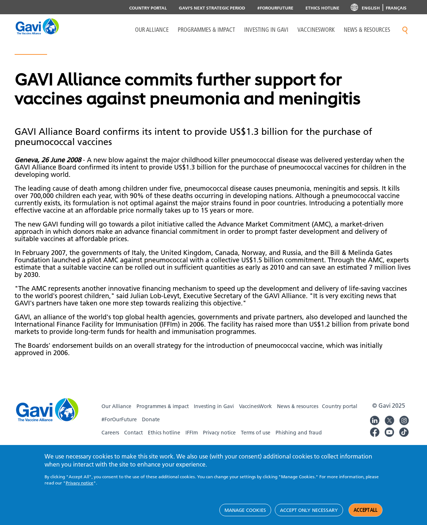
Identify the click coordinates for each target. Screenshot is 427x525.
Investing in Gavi (266, 29)
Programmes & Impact (206, 29)
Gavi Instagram (404, 419)
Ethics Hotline (322, 8)
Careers (110, 432)
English (371, 8)
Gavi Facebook (375, 431)
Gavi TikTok (404, 431)
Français (396, 8)
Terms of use (255, 432)
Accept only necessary (309, 510)
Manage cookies (245, 510)
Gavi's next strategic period (212, 8)
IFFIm (191, 432)
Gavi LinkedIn (375, 419)
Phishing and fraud (299, 432)
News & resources (367, 29)
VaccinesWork (316, 29)
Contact (133, 432)
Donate (151, 419)
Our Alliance (152, 29)
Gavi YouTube (389, 431)
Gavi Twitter (389, 419)
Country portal (148, 8)
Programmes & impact (162, 406)
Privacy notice (219, 432)
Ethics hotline (164, 432)
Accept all (365, 510)
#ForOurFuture (275, 8)
